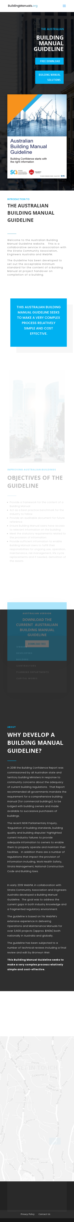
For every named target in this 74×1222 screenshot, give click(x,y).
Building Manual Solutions (50, 77)
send (55, 1142)
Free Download (50, 61)
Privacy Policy (28, 1214)
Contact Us (44, 1214)
